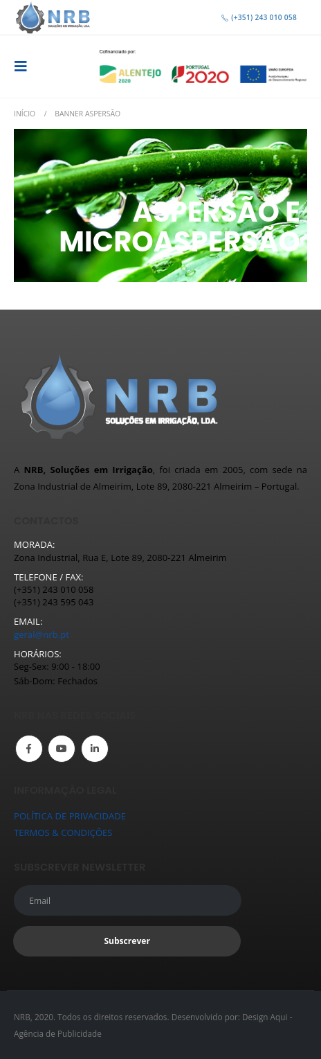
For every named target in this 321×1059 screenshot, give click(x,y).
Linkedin (95, 749)
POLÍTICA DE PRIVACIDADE (70, 816)
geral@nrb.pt (41, 634)
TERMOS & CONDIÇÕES (63, 832)
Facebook (29, 749)
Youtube (61, 749)
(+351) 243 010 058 (259, 17)
